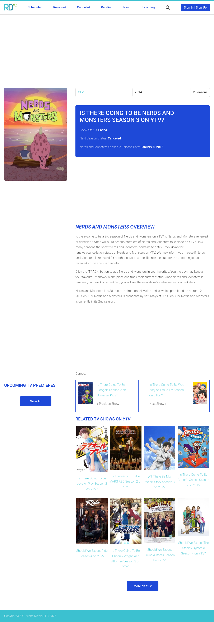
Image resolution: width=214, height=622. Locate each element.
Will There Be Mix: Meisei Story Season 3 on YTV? (160, 482)
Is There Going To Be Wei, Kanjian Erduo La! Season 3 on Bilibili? (167, 390)
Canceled (83, 7)
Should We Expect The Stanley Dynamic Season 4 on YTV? (193, 548)
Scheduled (35, 7)
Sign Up (201, 7)
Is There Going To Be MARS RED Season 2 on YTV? (125, 481)
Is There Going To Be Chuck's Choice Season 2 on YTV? (193, 480)
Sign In (189, 7)
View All (35, 401)
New (126, 7)
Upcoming (147, 7)
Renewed (59, 7)
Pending (106, 7)
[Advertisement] (107, 48)
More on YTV (143, 586)
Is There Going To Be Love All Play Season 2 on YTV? (92, 483)
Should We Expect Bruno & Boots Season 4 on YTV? (159, 555)
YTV (81, 92)
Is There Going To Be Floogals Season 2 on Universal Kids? (111, 390)
